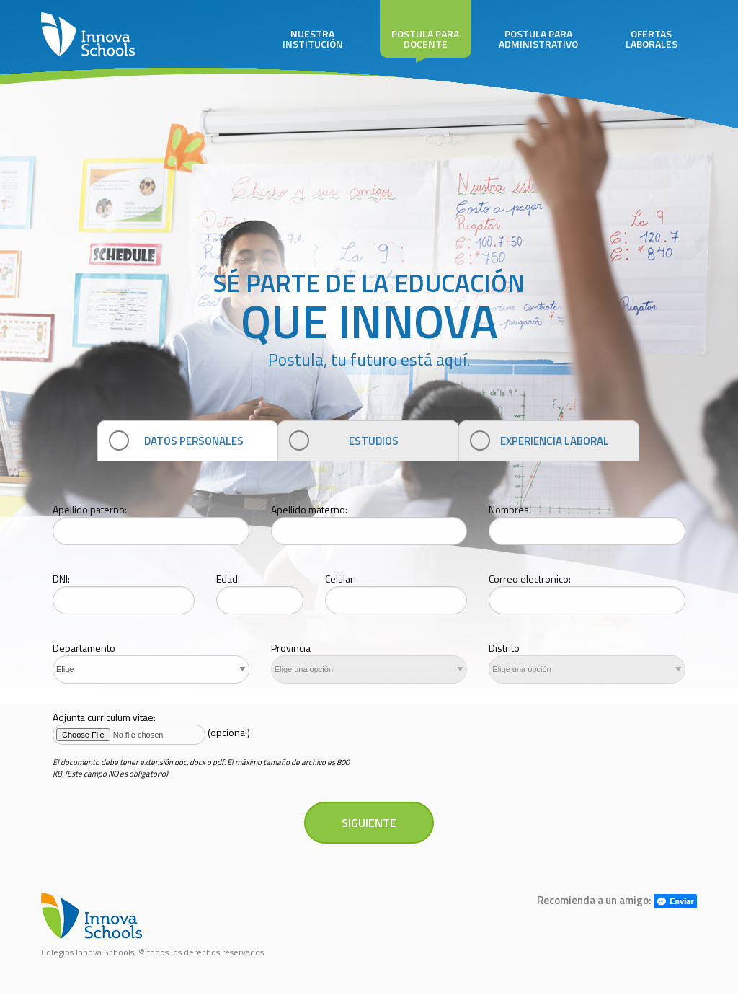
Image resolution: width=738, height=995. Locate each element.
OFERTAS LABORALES (651, 25)
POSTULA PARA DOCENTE (425, 29)
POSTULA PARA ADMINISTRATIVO (538, 25)
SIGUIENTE (369, 822)
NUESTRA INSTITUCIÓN (312, 25)
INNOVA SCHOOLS (88, 36)
